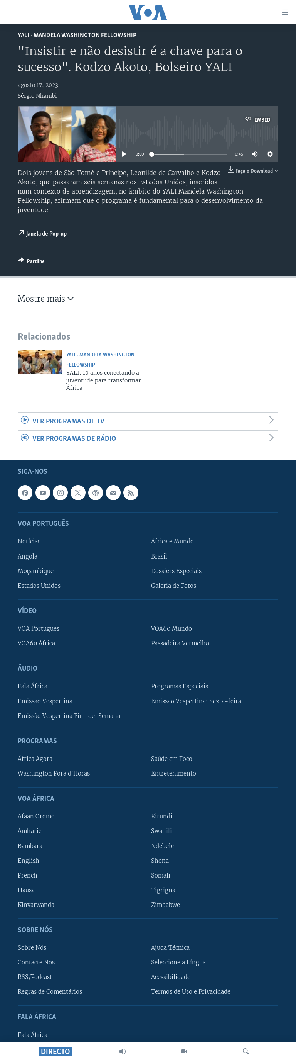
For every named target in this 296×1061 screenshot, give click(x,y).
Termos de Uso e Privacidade (190, 992)
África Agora (35, 758)
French (27, 875)
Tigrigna (163, 890)
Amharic (29, 831)
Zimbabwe (165, 904)
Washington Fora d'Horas (54, 773)
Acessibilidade (170, 977)
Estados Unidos (39, 585)
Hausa (26, 890)
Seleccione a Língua (178, 962)
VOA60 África (36, 643)
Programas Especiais (179, 686)
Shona (160, 860)
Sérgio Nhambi (37, 95)
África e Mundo (172, 541)
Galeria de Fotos (173, 585)
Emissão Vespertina (45, 701)
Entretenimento (173, 773)
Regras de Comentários (50, 992)
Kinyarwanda (36, 904)
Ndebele (162, 846)
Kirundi (161, 816)
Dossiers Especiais (176, 571)
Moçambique (36, 571)
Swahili (161, 831)
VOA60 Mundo (171, 628)
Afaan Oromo (36, 816)
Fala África (32, 686)
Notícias (29, 541)
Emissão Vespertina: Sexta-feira (196, 701)
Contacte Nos (36, 962)
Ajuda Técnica (170, 948)
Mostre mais (46, 299)
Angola (27, 556)
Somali (160, 875)
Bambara (30, 846)
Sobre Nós (32, 948)
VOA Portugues (38, 628)
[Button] (31, 262)
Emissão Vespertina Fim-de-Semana (69, 716)
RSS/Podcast (35, 977)
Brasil (159, 556)
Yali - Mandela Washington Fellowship (77, 35)
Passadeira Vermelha (180, 643)
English (28, 860)
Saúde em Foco (171, 758)
